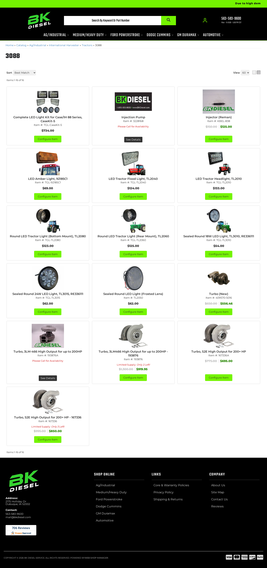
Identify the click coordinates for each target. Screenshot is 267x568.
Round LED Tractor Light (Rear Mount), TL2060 (133, 236)
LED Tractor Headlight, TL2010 (219, 179)
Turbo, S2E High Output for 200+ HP (218, 351)
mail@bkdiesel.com (18, 517)
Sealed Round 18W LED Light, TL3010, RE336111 (218, 236)
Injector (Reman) (219, 117)
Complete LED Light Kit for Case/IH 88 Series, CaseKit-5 (47, 119)
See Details (133, 139)
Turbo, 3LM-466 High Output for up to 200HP (48, 351)
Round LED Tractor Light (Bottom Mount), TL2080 (48, 236)
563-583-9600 (14, 514)
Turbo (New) (218, 294)
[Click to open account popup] (205, 20)
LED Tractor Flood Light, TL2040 (133, 179)
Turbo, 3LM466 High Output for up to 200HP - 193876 (133, 353)
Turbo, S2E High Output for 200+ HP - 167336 (47, 417)
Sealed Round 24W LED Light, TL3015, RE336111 (47, 294)
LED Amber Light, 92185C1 (47, 179)
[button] (120, 20)
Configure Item (48, 139)
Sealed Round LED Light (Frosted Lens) (133, 294)
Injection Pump (133, 117)
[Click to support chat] (228, 20)
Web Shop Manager (96, 558)
